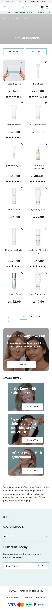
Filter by (13, 51)
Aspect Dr (21, 1)
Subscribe (40, 565)
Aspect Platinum (38, 1)
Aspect (9, 1)
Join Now (21, 364)
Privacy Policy (13, 597)
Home (5, 19)
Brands (15, 19)
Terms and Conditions (34, 597)
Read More (32, 406)
